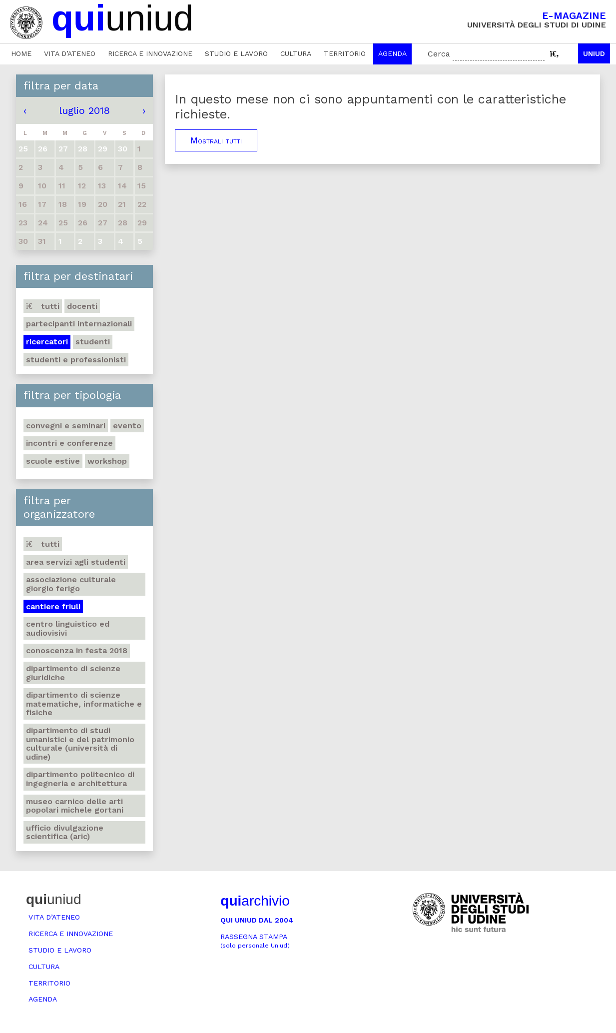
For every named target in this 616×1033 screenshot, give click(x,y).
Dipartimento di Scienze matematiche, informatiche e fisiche (84, 703)
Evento (127, 425)
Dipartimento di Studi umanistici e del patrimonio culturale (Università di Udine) (80, 744)
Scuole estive (53, 461)
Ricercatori (47, 341)
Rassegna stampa (255, 941)
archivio (254, 901)
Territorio (345, 53)
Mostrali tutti (216, 140)
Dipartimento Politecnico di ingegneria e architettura (80, 779)
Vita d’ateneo (69, 53)
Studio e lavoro (236, 53)
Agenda (392, 53)
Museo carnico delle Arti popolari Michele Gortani (74, 806)
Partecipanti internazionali (79, 323)
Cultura (295, 53)
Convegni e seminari (65, 425)
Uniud (594, 53)
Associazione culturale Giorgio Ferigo (71, 584)
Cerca (439, 53)
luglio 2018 (84, 110)
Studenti (92, 341)
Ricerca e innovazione (150, 53)
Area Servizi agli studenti (75, 562)
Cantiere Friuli (53, 606)
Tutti (42, 306)
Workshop (107, 461)
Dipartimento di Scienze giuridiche (73, 673)
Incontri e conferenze (69, 443)
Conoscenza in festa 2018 (76, 650)
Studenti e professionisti (76, 359)
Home (21, 53)
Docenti (82, 306)
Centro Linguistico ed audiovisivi (67, 628)
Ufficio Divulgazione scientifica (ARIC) (64, 832)
